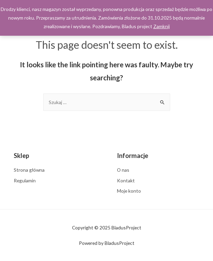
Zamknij (161, 26)
